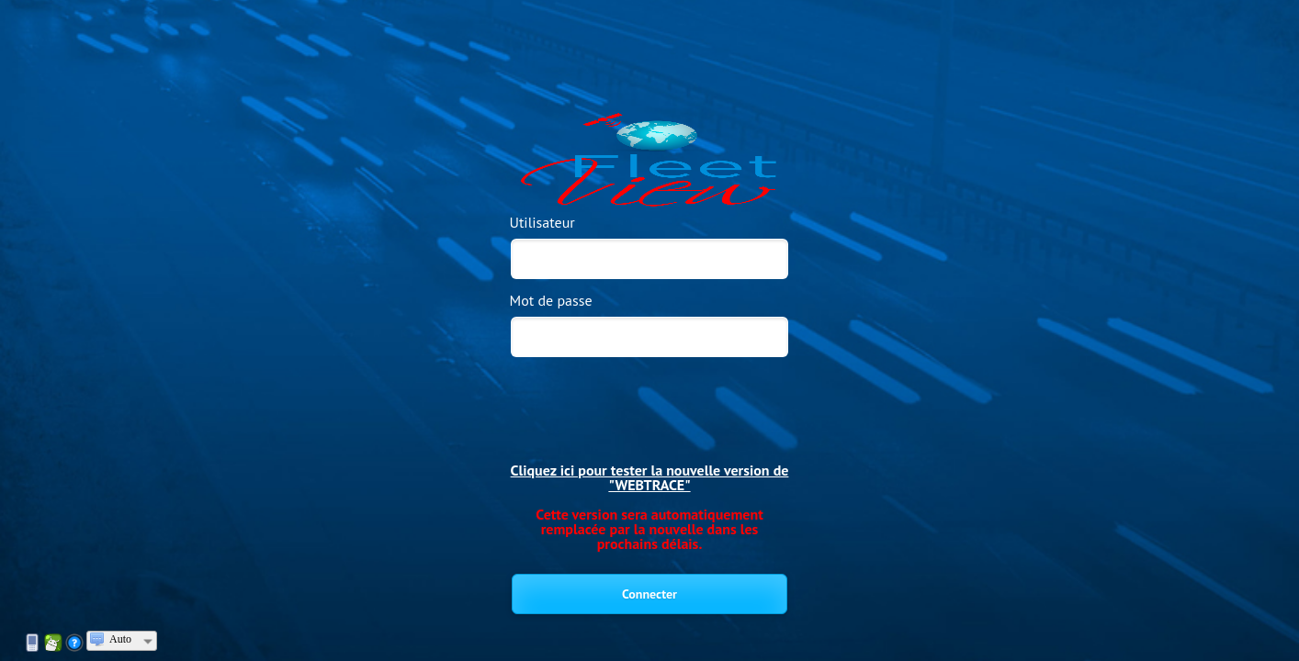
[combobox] (121, 641)
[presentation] (650, 397)
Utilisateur (542, 222)
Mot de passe (551, 300)
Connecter (649, 594)
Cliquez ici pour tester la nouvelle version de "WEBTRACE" (650, 477)
